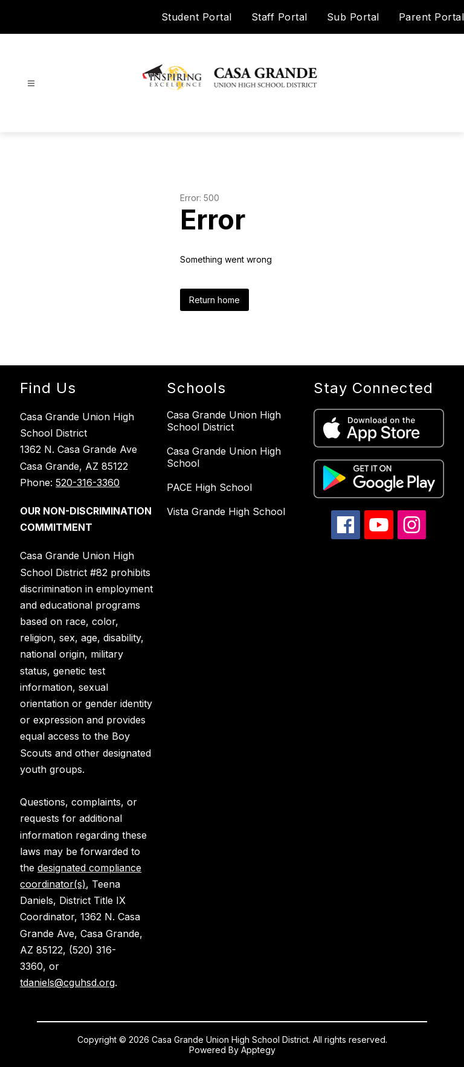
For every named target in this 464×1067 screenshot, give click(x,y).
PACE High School (209, 487)
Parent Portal (432, 17)
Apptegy (258, 1050)
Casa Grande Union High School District (224, 421)
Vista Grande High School (226, 511)
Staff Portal (279, 17)
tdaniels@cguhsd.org (67, 982)
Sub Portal (353, 17)
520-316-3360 (88, 482)
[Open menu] (31, 84)
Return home (214, 300)
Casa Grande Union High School (224, 457)
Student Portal (196, 17)
